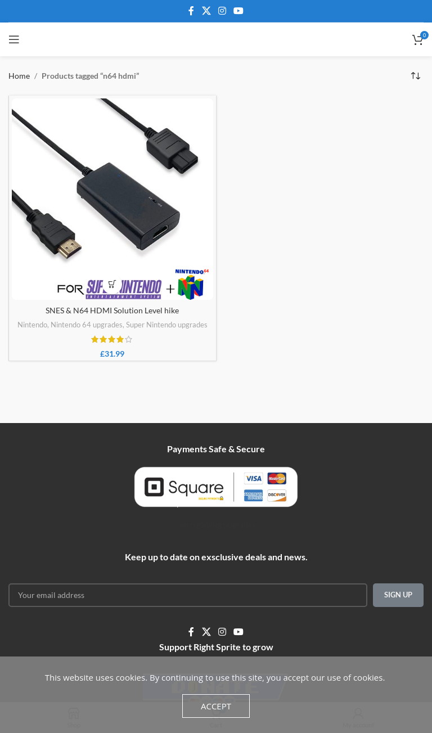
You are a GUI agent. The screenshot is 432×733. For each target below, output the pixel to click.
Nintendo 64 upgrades (87, 324)
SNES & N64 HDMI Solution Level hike (112, 310)
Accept (216, 706)
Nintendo (32, 324)
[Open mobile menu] (14, 39)
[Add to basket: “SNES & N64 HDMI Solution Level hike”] (112, 284)
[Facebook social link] (191, 10)
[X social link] (206, 10)
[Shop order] (415, 76)
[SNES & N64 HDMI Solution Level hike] (112, 199)
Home (19, 75)
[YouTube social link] (239, 10)
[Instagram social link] (222, 10)
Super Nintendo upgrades (167, 324)
